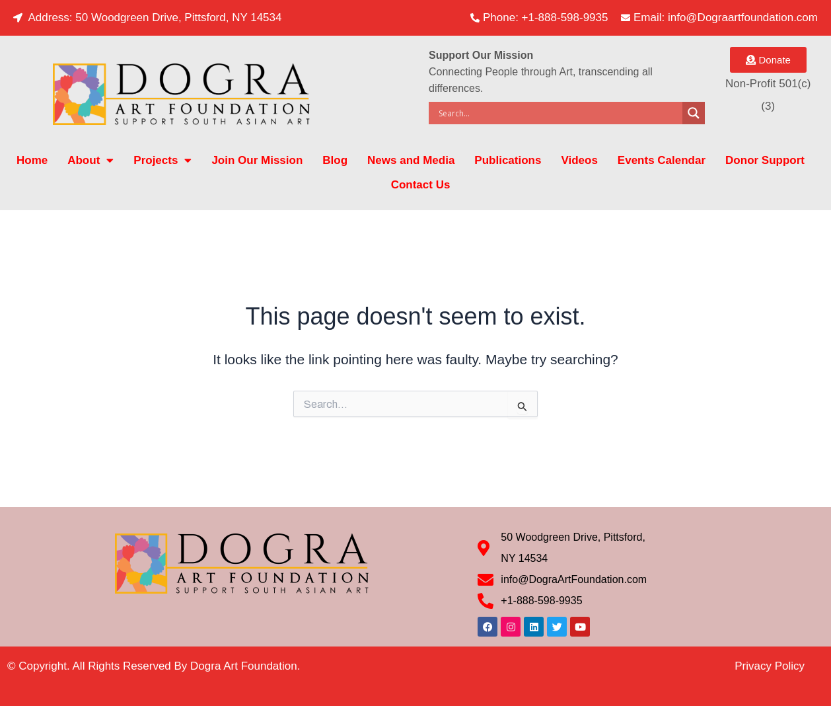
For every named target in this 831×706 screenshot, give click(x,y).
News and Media (410, 160)
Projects (162, 160)
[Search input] (559, 113)
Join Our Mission (257, 160)
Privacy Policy (770, 666)
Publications (507, 160)
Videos (579, 160)
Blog (334, 160)
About (90, 160)
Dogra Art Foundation (243, 666)
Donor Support (765, 160)
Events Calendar (661, 160)
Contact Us (421, 184)
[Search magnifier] (693, 113)
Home (32, 160)
